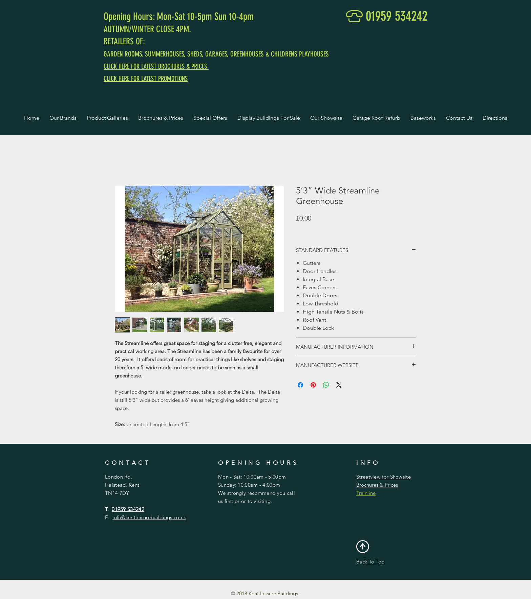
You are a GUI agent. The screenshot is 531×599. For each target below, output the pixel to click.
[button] (63, 118)
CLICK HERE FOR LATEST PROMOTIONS (146, 78)
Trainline (366, 493)
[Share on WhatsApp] (326, 385)
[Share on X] (339, 385)
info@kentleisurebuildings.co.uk (149, 517)
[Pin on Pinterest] (313, 385)
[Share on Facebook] (300, 385)
